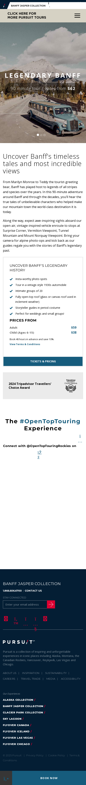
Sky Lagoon (12, 716)
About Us (10, 670)
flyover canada (16, 722)
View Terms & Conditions (25, 342)
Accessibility (70, 676)
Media (50, 676)
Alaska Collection (18, 697)
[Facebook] (5, 616)
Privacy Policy (35, 753)
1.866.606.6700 (12, 588)
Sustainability (56, 670)
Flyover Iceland (16, 729)
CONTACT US (33, 588)
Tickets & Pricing (43, 359)
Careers (9, 676)
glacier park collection (23, 710)
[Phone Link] (6, 778)
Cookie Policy (56, 753)
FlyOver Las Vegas (18, 735)
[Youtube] (34, 616)
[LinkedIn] (44, 616)
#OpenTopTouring (50, 419)
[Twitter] (15, 616)
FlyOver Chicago (16, 741)
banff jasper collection (23, 704)
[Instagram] (25, 616)
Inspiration (31, 670)
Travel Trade (31, 676)
